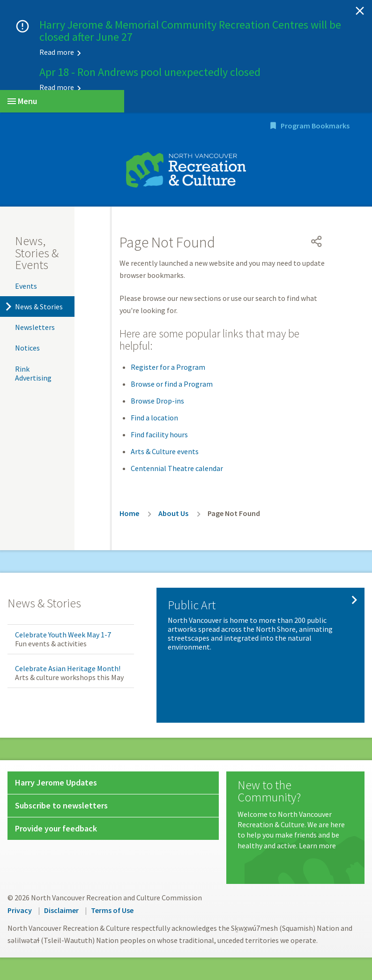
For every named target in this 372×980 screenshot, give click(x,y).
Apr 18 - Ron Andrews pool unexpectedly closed (149, 72)
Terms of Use (112, 910)
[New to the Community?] (295, 815)
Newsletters (35, 327)
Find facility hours (159, 434)
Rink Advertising (33, 373)
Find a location (154, 417)
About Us (173, 513)
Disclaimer (61, 910)
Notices (27, 347)
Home (129, 513)
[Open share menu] (316, 241)
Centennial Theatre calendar (177, 468)
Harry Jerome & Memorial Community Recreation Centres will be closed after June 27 (190, 30)
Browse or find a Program (172, 384)
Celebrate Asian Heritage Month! (67, 668)
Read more (56, 52)
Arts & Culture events (165, 451)
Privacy (19, 910)
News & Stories (39, 306)
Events (26, 286)
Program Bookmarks (315, 125)
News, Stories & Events (37, 252)
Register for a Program (168, 367)
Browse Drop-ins (157, 400)
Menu (22, 101)
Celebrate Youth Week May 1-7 (63, 634)
